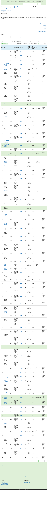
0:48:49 (21, 402)
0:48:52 (21, 407)
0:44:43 (21, 182)
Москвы (34, 466)
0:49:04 (21, 419)
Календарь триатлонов (28, 467)
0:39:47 (21, 68)
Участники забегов (22, 1)
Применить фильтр (4, 43)
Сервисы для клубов (4, 466)
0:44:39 (21, 178)
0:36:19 (21, 51)
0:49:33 (21, 444)
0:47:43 (21, 292)
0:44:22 (21, 153)
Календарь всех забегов (28, 465)
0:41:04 (21, 83)
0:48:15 (21, 343)
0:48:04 (21, 315)
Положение (44, 26)
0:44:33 (21, 166)
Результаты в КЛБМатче (42, 31)
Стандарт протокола (27, 477)
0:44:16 (21, 149)
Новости (8, 1)
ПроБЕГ (3, 1)
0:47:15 (21, 265)
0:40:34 (21, 76)
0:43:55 (21, 141)
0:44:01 (21, 145)
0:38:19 (21, 60)
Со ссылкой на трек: (16, 41)
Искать (40, 3)
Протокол (44, 28)
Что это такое (3, 482)
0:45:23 (21, 194)
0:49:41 (21, 457)
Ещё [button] (33, 1)
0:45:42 (21, 215)
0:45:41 (21, 211)
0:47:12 (21, 257)
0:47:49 (21, 307)
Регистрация (44, 25)
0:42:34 (21, 95)
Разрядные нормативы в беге (29, 476)
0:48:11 (21, 331)
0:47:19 (21, 268)
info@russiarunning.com (13, 14)
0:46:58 (21, 244)
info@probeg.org (27, 482)
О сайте (2, 465)
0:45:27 (21, 199)
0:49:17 (21, 431)
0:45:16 (21, 191)
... (43, 43)
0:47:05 (21, 253)
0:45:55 (21, 228)
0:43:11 (21, 121)
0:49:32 (21, 440)
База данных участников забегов (29, 468)
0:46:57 (21, 240)
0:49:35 (21, 448)
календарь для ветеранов (37, 465)
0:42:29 (21, 92)
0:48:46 (21, 397)
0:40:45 (21, 80)
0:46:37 (21, 232)
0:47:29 (21, 272)
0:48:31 (21, 364)
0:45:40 (21, 207)
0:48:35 (21, 372)
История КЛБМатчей (4, 484)
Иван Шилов (6, 351)
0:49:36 (21, 453)
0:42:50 (21, 108)
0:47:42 (21, 283)
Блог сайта (2, 468)
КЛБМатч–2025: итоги (4, 483)
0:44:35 (21, 170)
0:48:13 (21, 339)
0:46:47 (21, 236)
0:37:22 (21, 55)
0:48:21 (21, 351)
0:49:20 (21, 435)
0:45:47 (21, 219)
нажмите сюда (26, 485)
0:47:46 (21, 303)
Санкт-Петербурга (40, 466)
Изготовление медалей (39, 1)
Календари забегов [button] (14, 1)
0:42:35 (21, 104)
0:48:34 (21, 368)
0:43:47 (21, 137)
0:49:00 (21, 415)
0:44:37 (21, 174)
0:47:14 (21, 261)
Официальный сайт (43, 23)
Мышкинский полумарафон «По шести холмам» (14, 7)
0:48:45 (21, 393)
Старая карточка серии (42, 29)
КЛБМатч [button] (29, 1)
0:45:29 (21, 204)
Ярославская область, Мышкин (6, 10)
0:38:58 (21, 64)
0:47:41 (21, 279)
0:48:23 (21, 355)
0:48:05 (21, 319)
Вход (44, 3)
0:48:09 (21, 327)
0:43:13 (21, 125)
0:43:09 (21, 117)
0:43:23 (21, 133)
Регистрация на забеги (4, 467)
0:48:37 (21, 376)
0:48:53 (21, 411)
